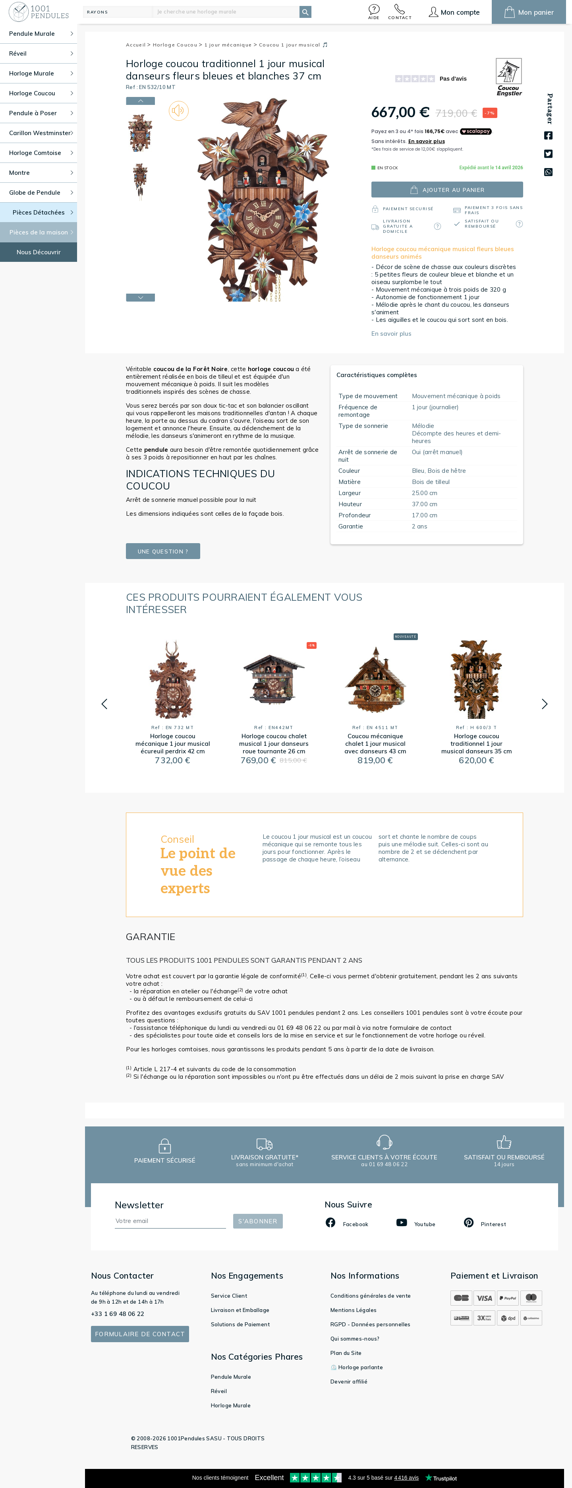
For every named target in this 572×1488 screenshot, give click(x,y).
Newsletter (139, 1205)
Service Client (229, 1296)
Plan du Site (346, 1353)
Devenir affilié (348, 1381)
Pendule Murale (231, 1377)
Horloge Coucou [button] (41, 93)
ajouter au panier (447, 190)
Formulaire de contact (140, 1334)
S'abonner (257, 1221)
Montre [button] (41, 172)
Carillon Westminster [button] (41, 133)
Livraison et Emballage (240, 1310)
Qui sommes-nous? (354, 1338)
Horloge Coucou (178, 45)
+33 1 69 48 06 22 (118, 1314)
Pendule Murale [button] (41, 33)
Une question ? (163, 551)
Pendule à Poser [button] (41, 113)
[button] (374, 11)
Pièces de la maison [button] (41, 232)
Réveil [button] (41, 53)
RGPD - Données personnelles (370, 1324)
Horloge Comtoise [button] (41, 153)
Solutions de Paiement (240, 1324)
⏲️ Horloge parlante (356, 1367)
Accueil (138, 45)
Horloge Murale (231, 1405)
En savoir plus (391, 333)
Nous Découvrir (39, 252)
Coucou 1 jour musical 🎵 (294, 45)
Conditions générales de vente (370, 1296)
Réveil (219, 1391)
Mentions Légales (353, 1310)
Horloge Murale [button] (41, 73)
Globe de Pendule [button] (41, 192)
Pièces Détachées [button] (43, 212)
